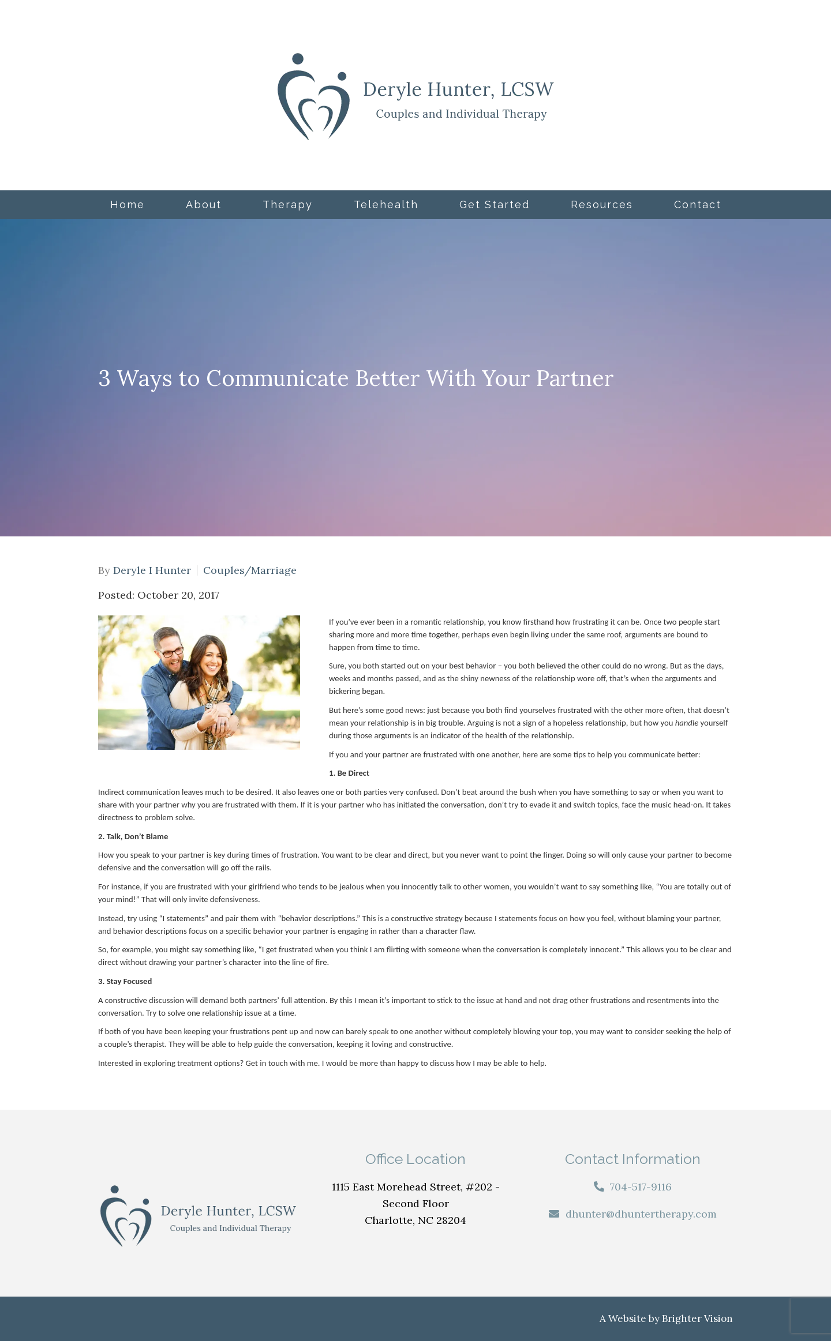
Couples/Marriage (250, 570)
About (204, 204)
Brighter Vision (697, 1318)
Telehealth (386, 204)
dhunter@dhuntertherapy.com (641, 1213)
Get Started (494, 204)
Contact (697, 204)
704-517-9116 (641, 1186)
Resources (602, 204)
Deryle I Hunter (152, 570)
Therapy (288, 204)
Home (127, 204)
